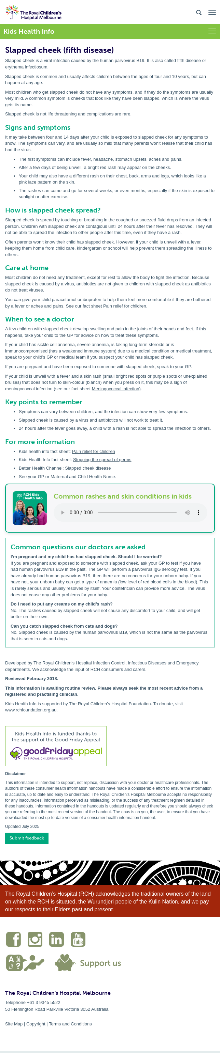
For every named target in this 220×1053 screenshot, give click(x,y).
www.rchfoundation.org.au (30, 709)
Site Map (14, 1023)
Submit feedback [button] (27, 837)
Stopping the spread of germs (102, 459)
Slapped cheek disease (88, 468)
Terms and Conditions (70, 1023)
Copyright (35, 1023)
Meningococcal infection (115, 388)
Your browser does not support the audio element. (130, 512)
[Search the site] (199, 12)
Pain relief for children (124, 306)
